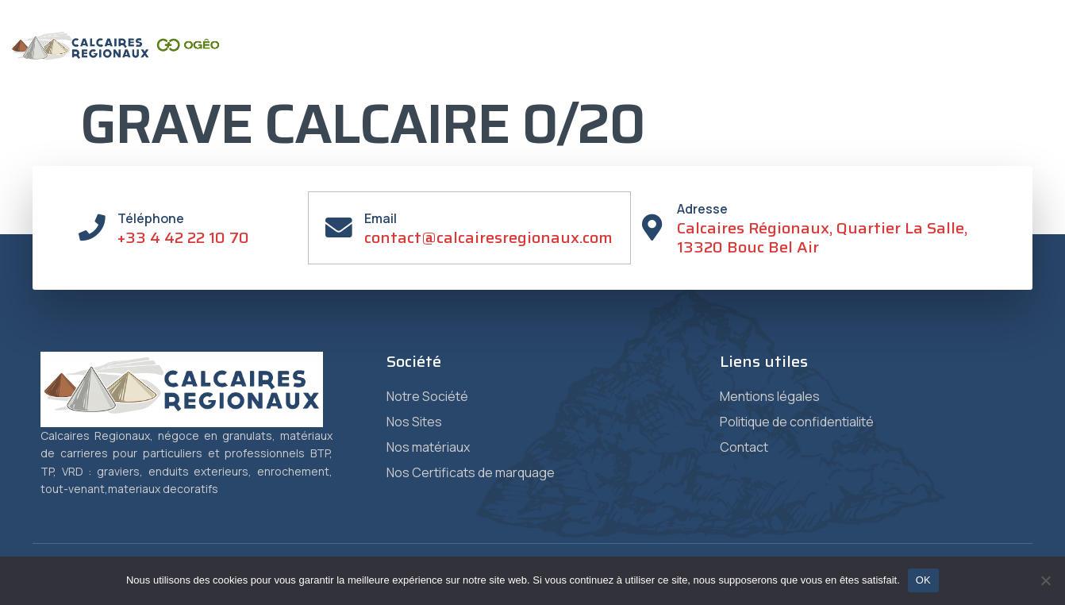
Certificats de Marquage (685, 62)
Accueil (334, 62)
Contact (899, 62)
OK (923, 580)
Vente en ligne (992, 62)
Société (404, 62)
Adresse (704, 209)
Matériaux (554, 62)
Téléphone (151, 218)
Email (381, 218)
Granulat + (817, 62)
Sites (475, 62)
